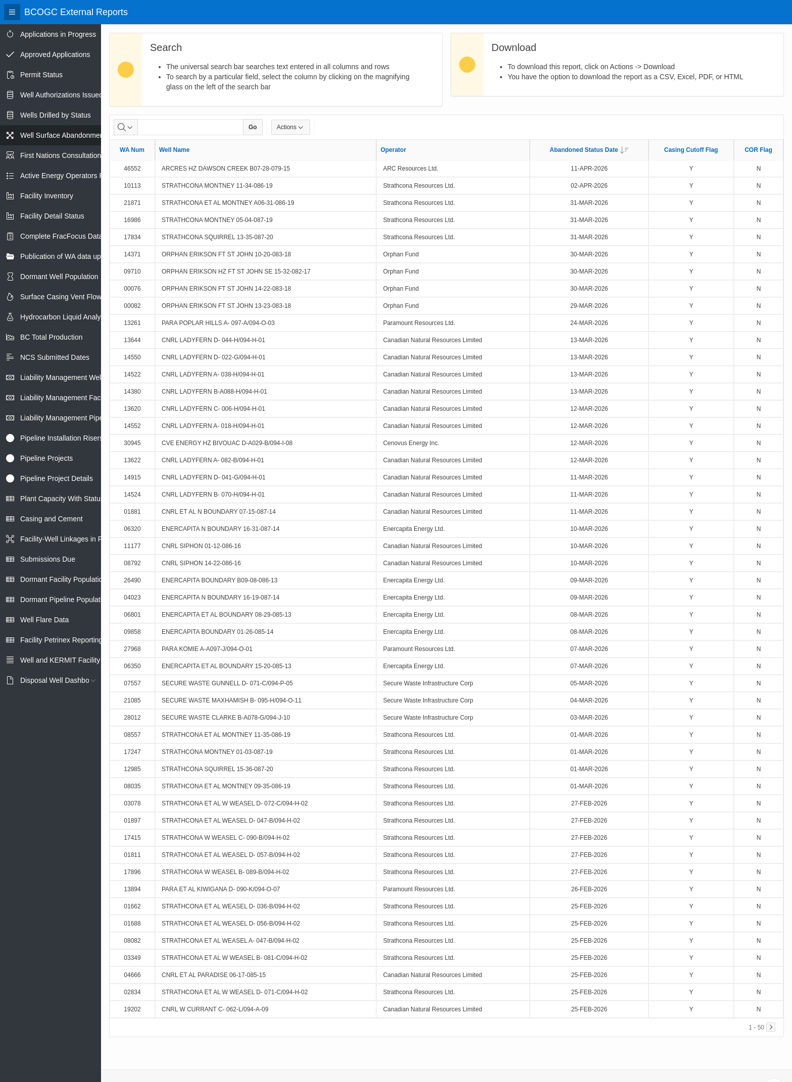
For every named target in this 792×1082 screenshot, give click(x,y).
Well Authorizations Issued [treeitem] (61, 95)
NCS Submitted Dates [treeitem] (54, 357)
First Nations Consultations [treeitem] (62, 155)
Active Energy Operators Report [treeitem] (70, 176)
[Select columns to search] (126, 127)
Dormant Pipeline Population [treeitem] (65, 600)
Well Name (174, 149)
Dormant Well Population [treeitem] (59, 277)
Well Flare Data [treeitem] (44, 620)
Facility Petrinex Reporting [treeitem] (61, 640)
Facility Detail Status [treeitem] (52, 216)
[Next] (770, 1027)
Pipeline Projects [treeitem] (46, 458)
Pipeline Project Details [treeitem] (56, 478)
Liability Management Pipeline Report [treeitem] (78, 418)
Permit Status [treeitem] (41, 75)
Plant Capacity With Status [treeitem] (62, 499)
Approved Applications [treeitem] (55, 54)
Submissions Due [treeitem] (47, 559)
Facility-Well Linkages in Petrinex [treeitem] (72, 539)
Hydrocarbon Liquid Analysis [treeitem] (65, 317)
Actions (291, 127)
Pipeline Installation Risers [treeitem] (61, 438)
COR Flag (758, 149)
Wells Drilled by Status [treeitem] (55, 115)
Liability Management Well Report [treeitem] (73, 377)
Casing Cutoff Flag (691, 149)
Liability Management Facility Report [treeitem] (77, 398)
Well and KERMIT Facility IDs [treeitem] (66, 660)
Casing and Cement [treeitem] (51, 519)
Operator (393, 149)
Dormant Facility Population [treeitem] (63, 579)
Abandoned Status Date (589, 150)
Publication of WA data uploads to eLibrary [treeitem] (86, 256)
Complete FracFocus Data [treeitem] (61, 236)
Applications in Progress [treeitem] (58, 34)
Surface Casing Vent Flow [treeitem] (61, 297)
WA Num (132, 149)
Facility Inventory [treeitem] (46, 196)
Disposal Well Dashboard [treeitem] (60, 680)
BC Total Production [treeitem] (51, 337)
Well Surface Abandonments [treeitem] (64, 135)
